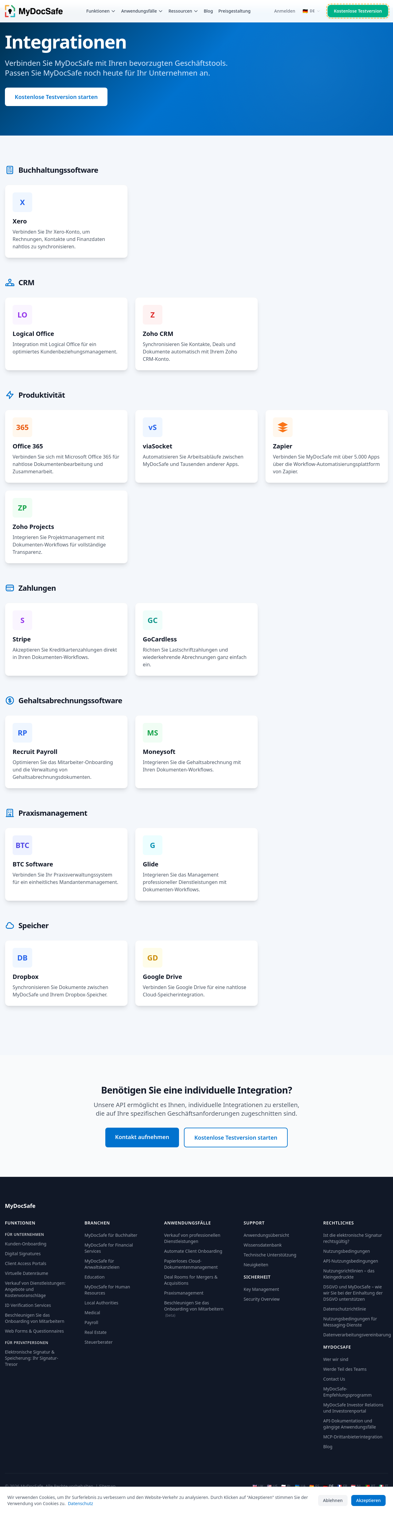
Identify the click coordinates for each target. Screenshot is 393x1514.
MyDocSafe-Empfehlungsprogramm (347, 1392)
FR (342, 1486)
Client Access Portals (25, 1263)
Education (94, 1277)
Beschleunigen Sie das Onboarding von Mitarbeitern (34, 1318)
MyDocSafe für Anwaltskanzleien (101, 1264)
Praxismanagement (183, 1293)
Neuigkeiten (256, 1265)
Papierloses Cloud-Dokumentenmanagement (191, 1264)
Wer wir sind (335, 1359)
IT (383, 1486)
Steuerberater (98, 1342)
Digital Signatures (23, 1253)
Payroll (91, 1322)
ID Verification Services (28, 1305)
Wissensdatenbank (263, 1245)
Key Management (261, 1289)
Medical (92, 1312)
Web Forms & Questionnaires (34, 1331)
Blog (208, 11)
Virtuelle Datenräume (26, 1273)
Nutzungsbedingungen (346, 1251)
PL (286, 1486)
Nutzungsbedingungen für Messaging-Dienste (350, 1322)
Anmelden (284, 11)
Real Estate (95, 1332)
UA (300, 1486)
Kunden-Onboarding (25, 1244)
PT (370, 1486)
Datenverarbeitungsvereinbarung (357, 1335)
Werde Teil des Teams (345, 1369)
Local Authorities (101, 1303)
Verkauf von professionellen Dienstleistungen (192, 1238)
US (272, 1486)
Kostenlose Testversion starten (56, 97)
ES (314, 1486)
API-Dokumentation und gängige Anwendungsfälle (349, 1424)
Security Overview (262, 1299)
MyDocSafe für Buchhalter (110, 1235)
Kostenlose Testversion (358, 11)
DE (328, 1486)
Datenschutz (80, 1503)
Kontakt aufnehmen (142, 1137)
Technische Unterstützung (270, 1255)
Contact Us (334, 1379)
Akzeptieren (368, 1500)
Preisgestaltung (234, 11)
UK (257, 1486)
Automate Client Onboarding (193, 1251)
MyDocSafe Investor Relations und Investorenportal (353, 1408)
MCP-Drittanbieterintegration (353, 1437)
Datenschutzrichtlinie (344, 1309)
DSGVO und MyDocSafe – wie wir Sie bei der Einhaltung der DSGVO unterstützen (353, 1293)
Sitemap (107, 1486)
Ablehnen (333, 1500)
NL (356, 1486)
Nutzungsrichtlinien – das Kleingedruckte (349, 1274)
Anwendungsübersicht (266, 1235)
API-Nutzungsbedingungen (350, 1261)
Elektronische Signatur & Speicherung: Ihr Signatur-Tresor (31, 1358)
